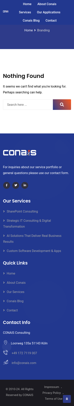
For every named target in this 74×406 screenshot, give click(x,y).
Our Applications (48, 12)
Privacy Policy (52, 393)
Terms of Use (53, 399)
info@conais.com (24, 363)
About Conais (46, 4)
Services (25, 12)
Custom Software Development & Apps (34, 251)
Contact (51, 20)
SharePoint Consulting (22, 211)
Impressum (51, 387)
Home (27, 4)
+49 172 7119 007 (24, 353)
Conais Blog (31, 20)
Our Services (15, 292)
